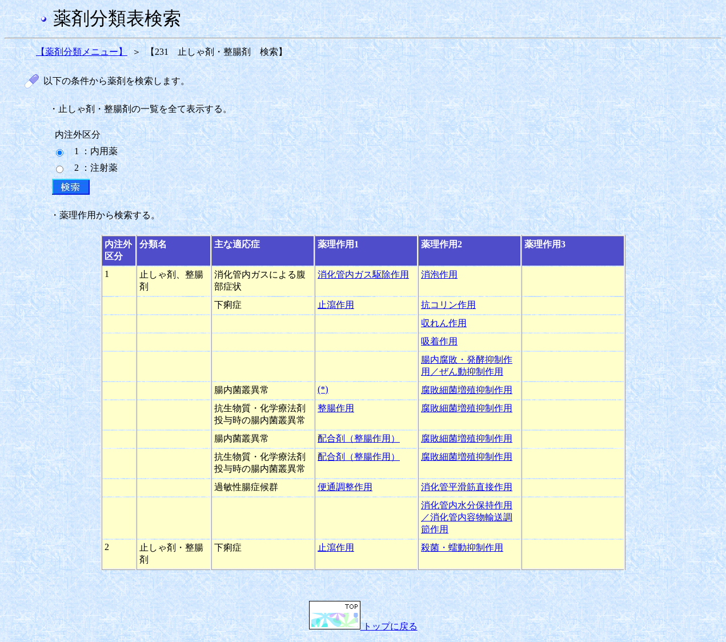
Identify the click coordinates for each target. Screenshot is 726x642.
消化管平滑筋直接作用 (466, 487)
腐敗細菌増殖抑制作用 (466, 390)
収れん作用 (444, 323)
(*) (323, 389)
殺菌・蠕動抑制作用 (462, 547)
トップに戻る (363, 626)
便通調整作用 (345, 487)
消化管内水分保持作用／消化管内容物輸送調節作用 (466, 517)
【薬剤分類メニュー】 (81, 52)
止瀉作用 (336, 305)
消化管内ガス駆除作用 (363, 274)
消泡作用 (439, 274)
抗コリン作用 (448, 305)
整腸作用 (336, 408)
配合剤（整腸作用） (359, 438)
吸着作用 (439, 341)
